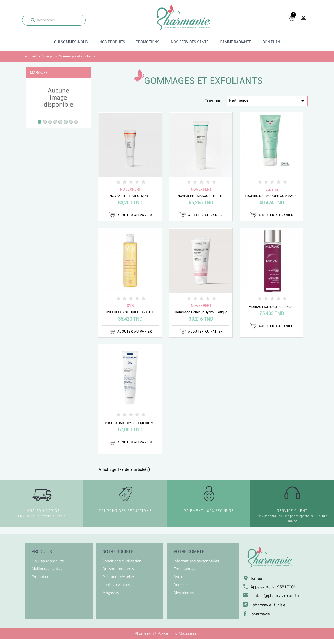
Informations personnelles (196, 561)
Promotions (147, 42)
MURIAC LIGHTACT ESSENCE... (272, 307)
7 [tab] (71, 122)
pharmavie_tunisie (269, 605)
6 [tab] (66, 122)
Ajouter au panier (130, 215)
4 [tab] (55, 122)
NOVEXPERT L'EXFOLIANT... (130, 196)
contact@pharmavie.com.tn (274, 595)
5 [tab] (60, 122)
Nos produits (112, 42)
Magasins (110, 592)
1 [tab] (39, 122)
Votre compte (189, 551)
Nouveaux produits (48, 561)
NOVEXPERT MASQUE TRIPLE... (200, 196)
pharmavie (261, 614)
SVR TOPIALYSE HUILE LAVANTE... (130, 312)
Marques (39, 72)
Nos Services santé (189, 42)
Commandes (184, 569)
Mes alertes (184, 592)
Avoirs (179, 576)
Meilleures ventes (47, 569)
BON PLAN (271, 42)
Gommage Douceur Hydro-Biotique (201, 312)
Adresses (181, 584)
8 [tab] (76, 122)
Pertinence (267, 101)
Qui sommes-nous (71, 42)
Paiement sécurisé (118, 576)
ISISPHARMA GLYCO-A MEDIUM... (130, 423)
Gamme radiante (235, 42)
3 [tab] (50, 122)
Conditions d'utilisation (121, 561)
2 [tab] (45, 122)
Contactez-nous (116, 584)
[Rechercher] (54, 20)
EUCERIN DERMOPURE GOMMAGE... (272, 196)
